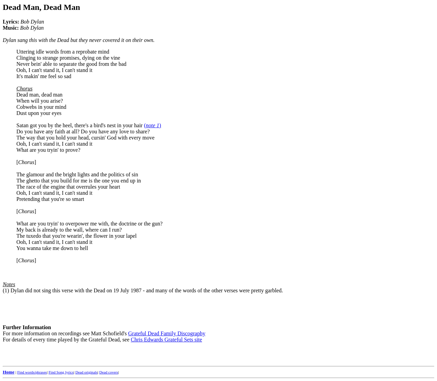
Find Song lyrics (60, 372)
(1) (6, 290)
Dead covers (108, 372)
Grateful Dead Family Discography (166, 333)
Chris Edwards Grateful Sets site (166, 339)
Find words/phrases (32, 372)
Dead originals (86, 372)
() (152, 125)
